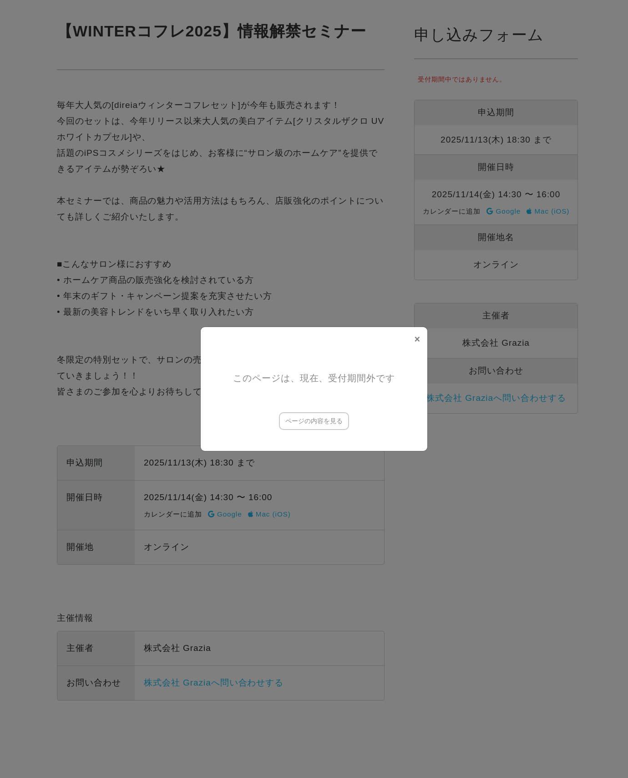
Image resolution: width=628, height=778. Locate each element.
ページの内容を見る (314, 421)
